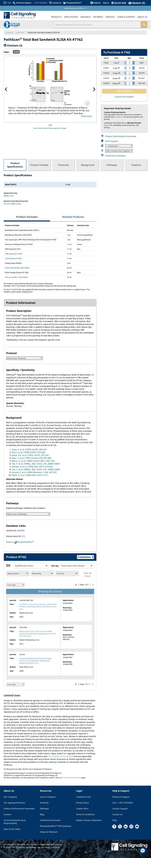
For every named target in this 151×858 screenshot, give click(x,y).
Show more (86, 116)
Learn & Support (48, 796)
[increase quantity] (133, 62)
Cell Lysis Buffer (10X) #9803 (16, 277)
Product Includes (39, 165)
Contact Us (117, 814)
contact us (120, 117)
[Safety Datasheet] (119, 150)
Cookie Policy (82, 808)
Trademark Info (83, 796)
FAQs (114, 820)
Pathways (112, 165)
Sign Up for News (12, 829)
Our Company (10, 796)
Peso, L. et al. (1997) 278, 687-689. (32, 458)
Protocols (63, 165)
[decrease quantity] (125, 62)
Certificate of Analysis (115, 155)
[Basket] (136, 3)
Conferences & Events (50, 820)
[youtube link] (137, 827)
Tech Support (111, 141)
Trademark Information (71, 777)
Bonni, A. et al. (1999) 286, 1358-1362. (33, 460)
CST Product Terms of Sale (60, 756)
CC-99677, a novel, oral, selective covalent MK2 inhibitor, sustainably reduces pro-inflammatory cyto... (38, 606)
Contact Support (120, 808)
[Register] (95, 2)
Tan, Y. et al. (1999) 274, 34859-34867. (36, 463)
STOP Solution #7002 (13, 258)
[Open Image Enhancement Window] (87, 103)
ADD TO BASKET (124, 91)
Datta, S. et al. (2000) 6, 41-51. (30, 475)
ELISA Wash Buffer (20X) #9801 (17, 268)
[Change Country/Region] (7, 2)
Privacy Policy (82, 802)
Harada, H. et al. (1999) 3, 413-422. (32, 466)
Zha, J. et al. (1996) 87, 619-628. (28, 452)
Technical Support (120, 796)
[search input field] (97, 24)
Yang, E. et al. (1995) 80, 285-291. (29, 449)
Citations (136, 165)
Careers (7, 814)
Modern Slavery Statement (88, 820)
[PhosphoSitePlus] (72, 2)
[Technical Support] (22, 2)
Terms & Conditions (85, 814)
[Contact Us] (55, 2)
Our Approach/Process (14, 802)
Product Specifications (15, 165)
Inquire (107, 125)
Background (87, 165)
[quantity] (129, 62)
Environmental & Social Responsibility (15, 822)
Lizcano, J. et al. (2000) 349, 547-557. (34, 472)
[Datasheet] (119, 146)
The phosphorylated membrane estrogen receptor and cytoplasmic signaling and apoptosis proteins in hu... (35, 660)
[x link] (120, 827)
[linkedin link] (126, 827)
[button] (143, 850)
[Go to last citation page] (92, 585)
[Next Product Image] (94, 89)
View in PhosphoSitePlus (20, 542)
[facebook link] (114, 827)
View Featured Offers (75, 8)
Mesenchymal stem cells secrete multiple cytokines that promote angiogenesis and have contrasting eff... (37, 633)
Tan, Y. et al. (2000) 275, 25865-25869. (36, 469)
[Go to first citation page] (76, 585)
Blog (42, 814)
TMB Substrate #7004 (13, 254)
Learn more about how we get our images (50, 128)
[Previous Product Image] (6, 89)
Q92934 (20, 530)
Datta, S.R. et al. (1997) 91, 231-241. (30, 455)
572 (23, 536)
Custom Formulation (124, 96)
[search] (144, 24)
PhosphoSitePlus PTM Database (55, 826)
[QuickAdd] (118, 3)
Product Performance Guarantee (120, 136)
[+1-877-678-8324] (40, 3)
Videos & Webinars (49, 832)
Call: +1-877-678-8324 (122, 802)
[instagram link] (131, 827)
